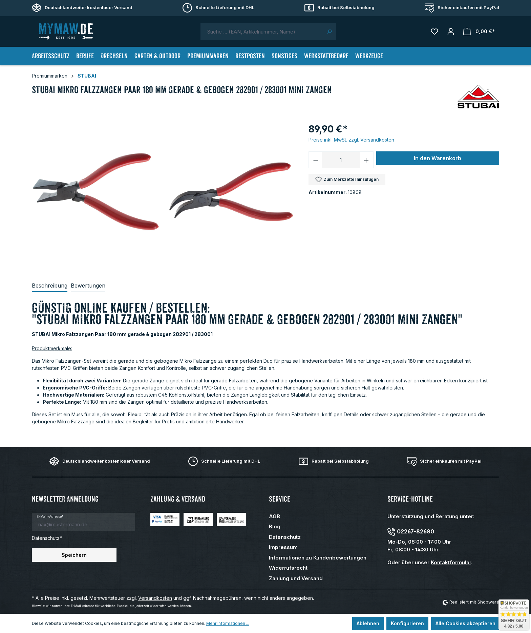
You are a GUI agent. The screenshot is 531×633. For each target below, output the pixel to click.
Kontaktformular (451, 562)
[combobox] (261, 31)
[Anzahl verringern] (316, 159)
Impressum (283, 547)
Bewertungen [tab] (88, 285)
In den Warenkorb (437, 158)
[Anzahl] (341, 159)
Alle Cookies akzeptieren (465, 623)
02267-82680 (415, 531)
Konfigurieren (407, 623)
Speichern (74, 555)
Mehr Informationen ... (227, 623)
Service (279, 499)
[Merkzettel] (434, 31)
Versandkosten (155, 598)
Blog (274, 526)
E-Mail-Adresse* (50, 516)
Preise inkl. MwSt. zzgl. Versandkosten (351, 140)
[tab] (49, 286)
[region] (166, 195)
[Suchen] (329, 31)
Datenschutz (285, 537)
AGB (274, 516)
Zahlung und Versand (296, 578)
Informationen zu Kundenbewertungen (317, 557)
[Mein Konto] (451, 31)
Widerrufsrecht (288, 568)
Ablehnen (368, 623)
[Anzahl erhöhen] (366, 159)
